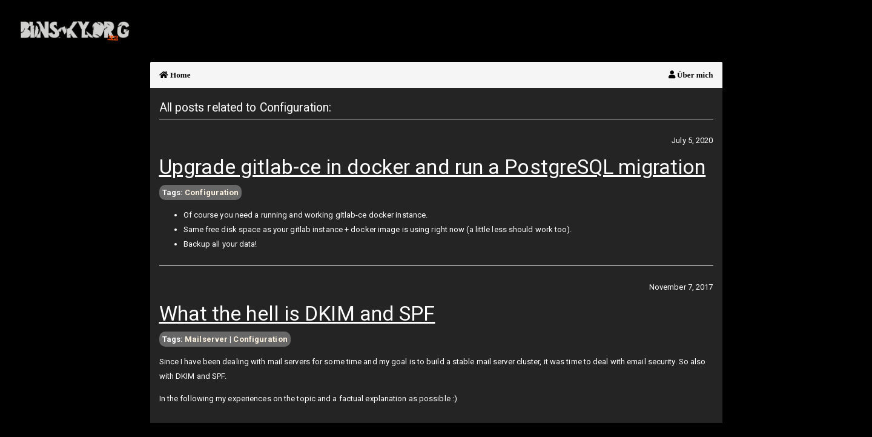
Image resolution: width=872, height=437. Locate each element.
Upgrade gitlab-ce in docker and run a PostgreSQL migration (432, 167)
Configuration (212, 192)
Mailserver (206, 339)
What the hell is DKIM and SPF (297, 313)
